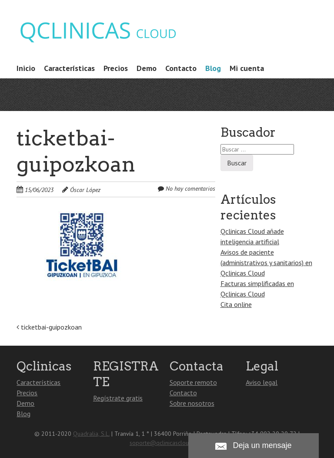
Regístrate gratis (118, 398)
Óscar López (85, 190)
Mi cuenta (247, 68)
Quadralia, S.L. (91, 434)
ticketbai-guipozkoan (49, 327)
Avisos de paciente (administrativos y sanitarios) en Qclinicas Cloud (266, 262)
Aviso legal (261, 382)
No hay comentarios (190, 188)
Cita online (236, 304)
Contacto (181, 68)
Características (69, 68)
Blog (213, 68)
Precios (116, 68)
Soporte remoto (193, 382)
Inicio (26, 68)
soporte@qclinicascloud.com (167, 443)
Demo (147, 68)
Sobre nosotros (192, 403)
